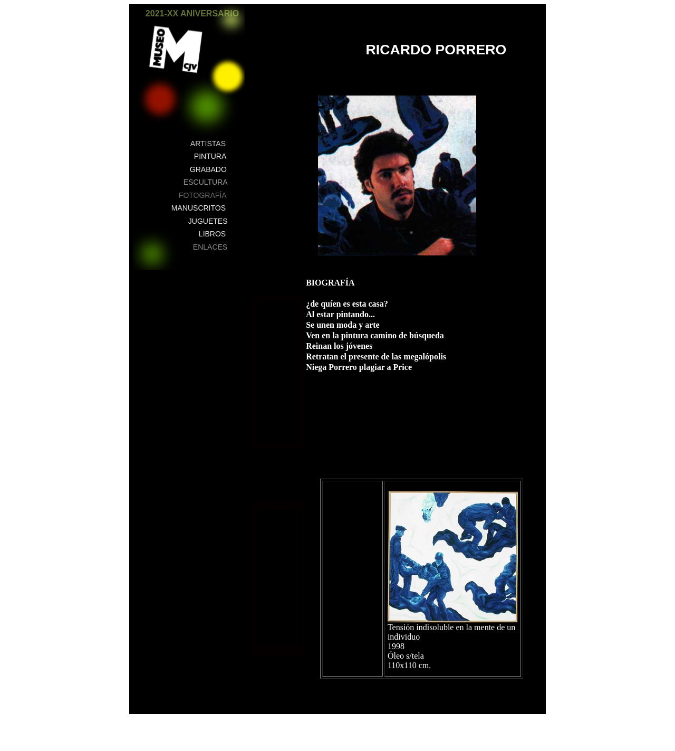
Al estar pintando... (340, 314)
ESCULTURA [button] (206, 182)
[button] (231, 19)
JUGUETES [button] (208, 221)
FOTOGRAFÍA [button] (203, 195)
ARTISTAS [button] (208, 143)
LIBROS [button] (212, 234)
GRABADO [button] (208, 169)
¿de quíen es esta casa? (347, 303)
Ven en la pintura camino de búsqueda (375, 335)
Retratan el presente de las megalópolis (376, 356)
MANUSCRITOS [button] (198, 208)
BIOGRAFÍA (330, 282)
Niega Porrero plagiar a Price (359, 367)
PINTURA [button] (210, 156)
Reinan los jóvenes (339, 345)
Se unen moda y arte (343, 324)
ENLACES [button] (210, 247)
